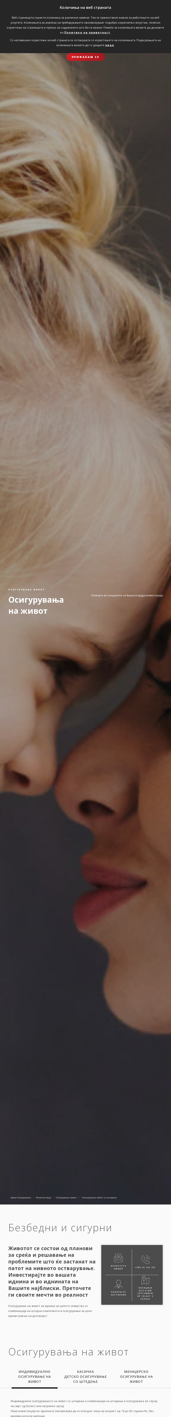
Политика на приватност (87, 32)
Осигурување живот (66, 1197)
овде (109, 45)
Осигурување (24, 1197)
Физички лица (43, 1197)
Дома (13, 1197)
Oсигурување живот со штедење (99, 1197)
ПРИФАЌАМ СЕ (85, 57)
